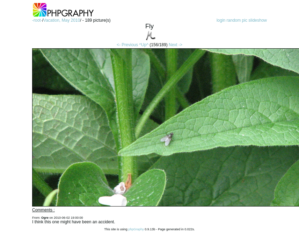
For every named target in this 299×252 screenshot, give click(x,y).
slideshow (257, 20)
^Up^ (143, 44)
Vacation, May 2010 (61, 20)
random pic (237, 20)
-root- (37, 20)
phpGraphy (136, 229)
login (221, 20)
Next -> (175, 44)
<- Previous (127, 44)
